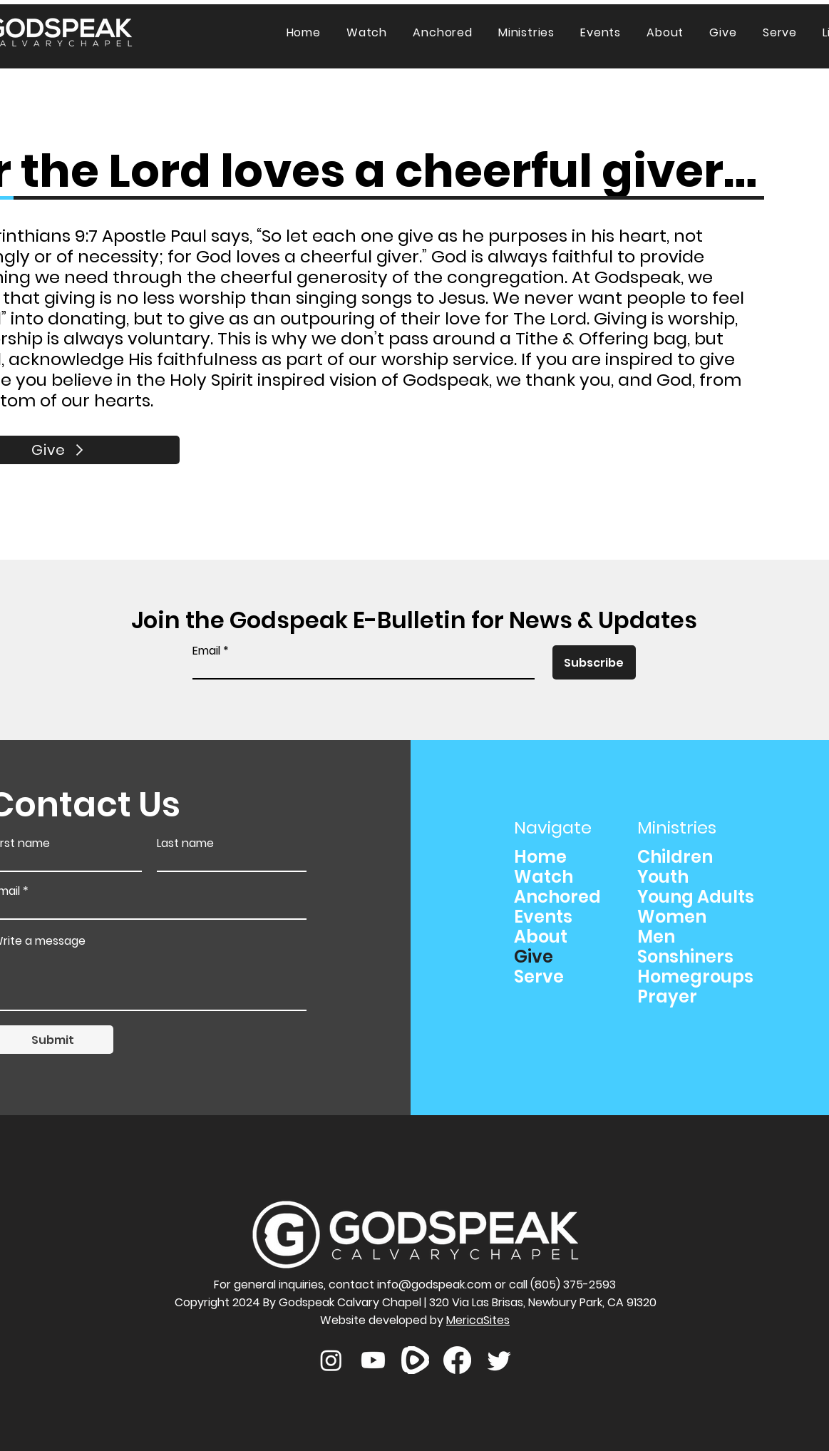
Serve (539, 977)
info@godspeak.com (434, 1284)
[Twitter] (499, 1360)
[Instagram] (331, 1360)
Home (540, 857)
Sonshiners (685, 957)
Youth (663, 877)
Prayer (667, 997)
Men (656, 937)
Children (675, 857)
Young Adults (695, 897)
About (540, 937)
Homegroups (695, 977)
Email (206, 651)
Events (543, 917)
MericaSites (478, 1320)
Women (671, 917)
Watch (543, 877)
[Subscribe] (594, 662)
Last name (185, 843)
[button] (526, 32)
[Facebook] (457, 1360)
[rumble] (415, 1360)
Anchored (557, 897)
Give (533, 957)
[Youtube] (373, 1360)
